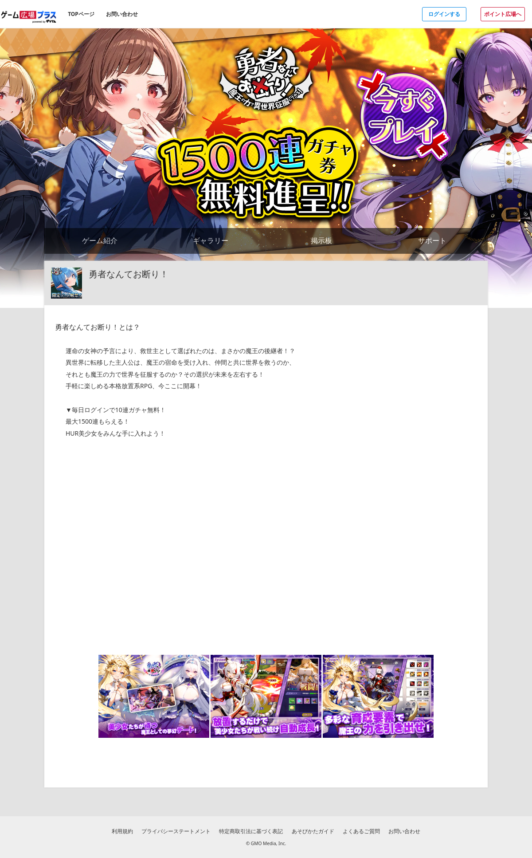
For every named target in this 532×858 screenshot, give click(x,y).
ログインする (444, 14)
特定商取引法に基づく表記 (251, 831)
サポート (432, 240)
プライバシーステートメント (176, 831)
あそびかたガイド (313, 831)
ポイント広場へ (502, 14)
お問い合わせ (122, 14)
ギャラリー (210, 240)
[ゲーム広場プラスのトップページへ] (28, 14)
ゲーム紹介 (99, 240)
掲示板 (321, 240)
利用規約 (122, 831)
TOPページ (81, 14)
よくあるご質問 (361, 831)
